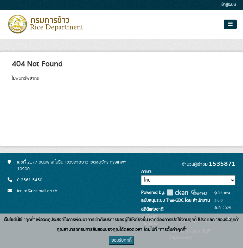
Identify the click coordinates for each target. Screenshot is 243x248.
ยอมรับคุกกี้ (121, 240)
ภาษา (146, 172)
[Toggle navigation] (230, 24)
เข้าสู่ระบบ (228, 5)
